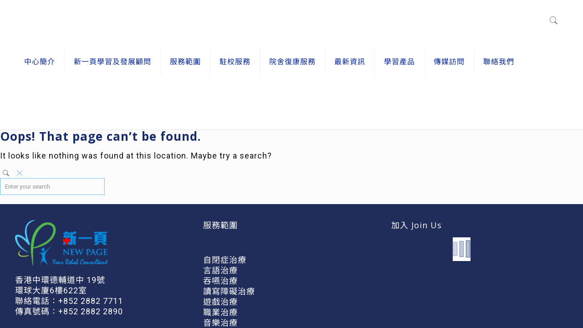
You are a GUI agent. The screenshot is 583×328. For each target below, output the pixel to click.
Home (533, 106)
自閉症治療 (224, 260)
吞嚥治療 (220, 281)
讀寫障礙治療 (229, 291)
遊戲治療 (220, 302)
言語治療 (220, 270)
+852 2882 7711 (90, 301)
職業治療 (220, 312)
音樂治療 (220, 323)
